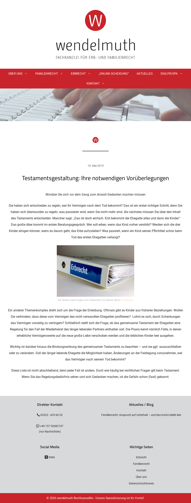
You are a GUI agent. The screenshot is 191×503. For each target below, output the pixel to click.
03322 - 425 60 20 (51, 414)
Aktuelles (145, 73)
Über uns (141, 476)
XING (51, 457)
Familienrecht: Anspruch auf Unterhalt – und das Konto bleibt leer (141, 414)
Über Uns (19, 74)
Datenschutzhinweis (141, 483)
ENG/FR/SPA (174, 74)
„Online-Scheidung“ (114, 73)
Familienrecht (51, 74)
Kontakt (98, 83)
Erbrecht (83, 74)
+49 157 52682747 (51, 426)
